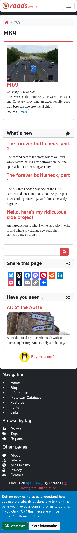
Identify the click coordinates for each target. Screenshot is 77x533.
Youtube (47, 488)
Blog (10, 387)
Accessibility (16, 465)
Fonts (10, 407)
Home (11, 382)
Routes (11, 428)
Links (10, 412)
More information (44, 526)
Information (15, 392)
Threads (53, 483)
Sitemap (12, 460)
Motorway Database (21, 397)
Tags (10, 433)
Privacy (12, 470)
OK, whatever (15, 526)
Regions (12, 438)
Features (13, 402)
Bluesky (34, 483)
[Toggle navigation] (69, 6)
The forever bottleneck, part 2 (38, 146)
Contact (12, 474)
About (11, 455)
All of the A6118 (25, 307)
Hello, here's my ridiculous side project (36, 214)
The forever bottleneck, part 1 (38, 178)
